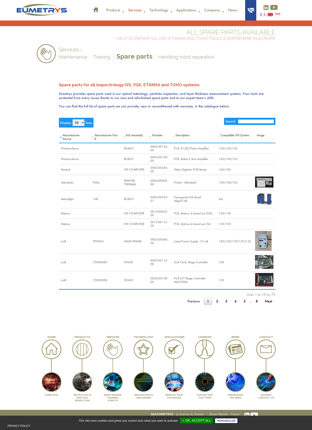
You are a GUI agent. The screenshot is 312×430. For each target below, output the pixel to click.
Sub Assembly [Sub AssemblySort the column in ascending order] (134, 135)
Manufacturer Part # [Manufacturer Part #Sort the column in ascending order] (106, 137)
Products (113, 10)
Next (268, 301)
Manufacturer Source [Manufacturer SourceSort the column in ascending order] (71, 137)
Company (212, 10)
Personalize (226, 420)
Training (101, 57)
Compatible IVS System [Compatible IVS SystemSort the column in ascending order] (234, 135)
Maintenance (73, 57)
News (232, 10)
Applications (186, 10)
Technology (158, 10)
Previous (193, 301)
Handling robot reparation (186, 57)
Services (134, 10)
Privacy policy (19, 425)
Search (249, 121)
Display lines (76, 123)
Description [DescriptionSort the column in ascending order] (182, 135)
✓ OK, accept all (196, 420)
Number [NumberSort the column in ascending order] (157, 135)
